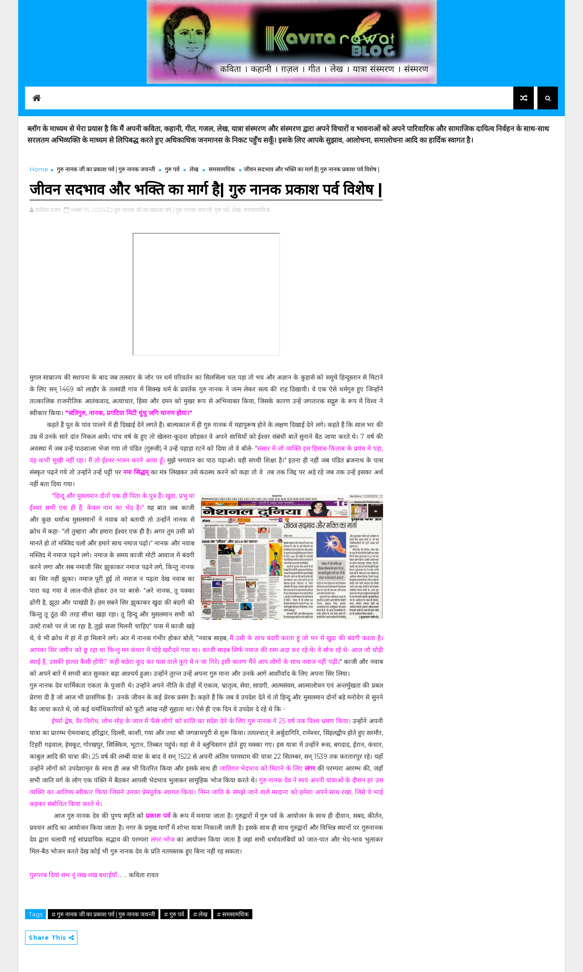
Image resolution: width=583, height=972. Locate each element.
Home (39, 169)
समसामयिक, (257, 209)
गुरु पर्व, (222, 209)
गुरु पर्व (172, 169)
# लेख (200, 914)
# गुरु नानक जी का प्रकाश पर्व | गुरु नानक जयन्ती (103, 914)
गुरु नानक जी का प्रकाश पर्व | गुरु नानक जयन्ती (106, 169)
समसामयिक (222, 169)
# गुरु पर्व (174, 914)
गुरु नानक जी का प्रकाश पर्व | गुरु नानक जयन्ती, (163, 209)
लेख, (237, 209)
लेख (194, 169)
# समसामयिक (233, 914)
